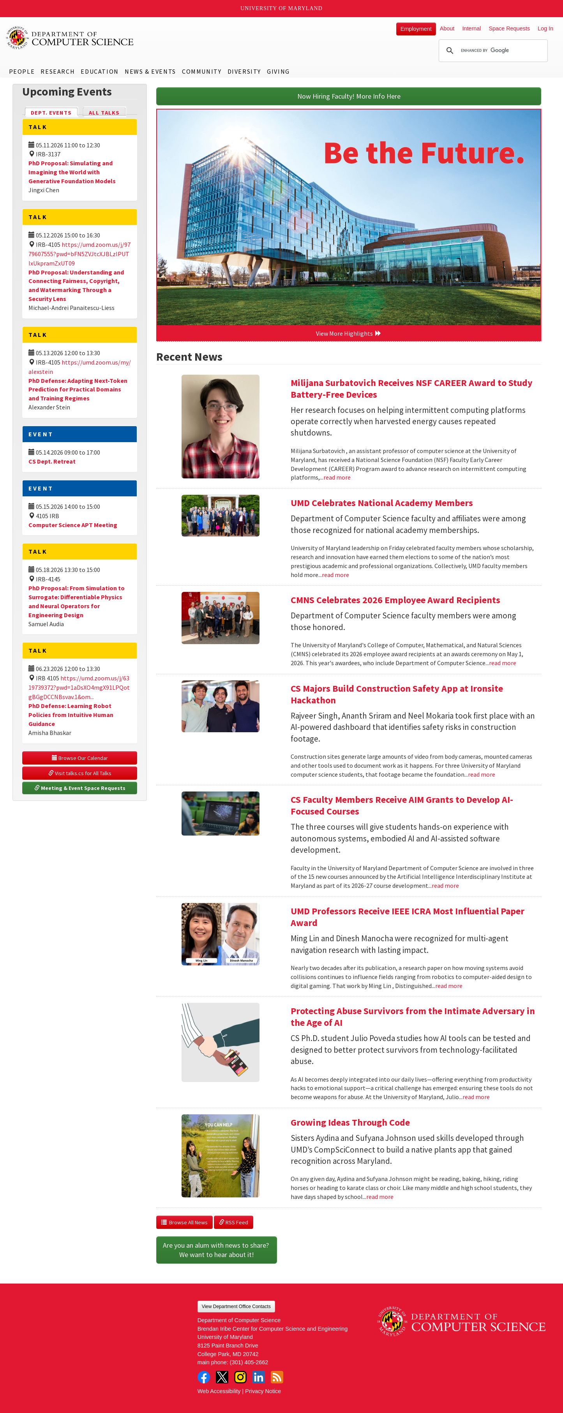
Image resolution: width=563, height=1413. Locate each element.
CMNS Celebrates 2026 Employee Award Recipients (395, 600)
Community (201, 71)
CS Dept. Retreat (52, 461)
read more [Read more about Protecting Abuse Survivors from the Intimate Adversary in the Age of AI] (476, 1097)
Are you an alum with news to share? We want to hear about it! (216, 1250)
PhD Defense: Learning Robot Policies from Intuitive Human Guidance (70, 715)
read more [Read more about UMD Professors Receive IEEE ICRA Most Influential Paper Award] (448, 986)
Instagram (240, 1377)
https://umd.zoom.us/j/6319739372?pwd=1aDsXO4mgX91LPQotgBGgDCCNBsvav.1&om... (79, 687)
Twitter (222, 1377)
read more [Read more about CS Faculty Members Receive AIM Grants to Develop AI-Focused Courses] (445, 885)
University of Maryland (281, 8)
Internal (471, 28)
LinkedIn (258, 1377)
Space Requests (509, 28)
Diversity (244, 71)
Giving (278, 71)
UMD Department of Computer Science (70, 38)
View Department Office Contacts (236, 1306)
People (22, 71)
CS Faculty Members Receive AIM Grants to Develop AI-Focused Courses (402, 805)
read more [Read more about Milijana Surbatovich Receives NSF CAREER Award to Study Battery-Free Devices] (337, 477)
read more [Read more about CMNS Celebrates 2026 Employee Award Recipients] (502, 663)
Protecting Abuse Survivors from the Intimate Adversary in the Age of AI (413, 1017)
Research (58, 71)
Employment (416, 29)
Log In (545, 28)
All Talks (104, 112)
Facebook (204, 1377)
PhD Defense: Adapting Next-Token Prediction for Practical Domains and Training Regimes (77, 389)
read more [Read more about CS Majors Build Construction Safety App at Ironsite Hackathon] (481, 774)
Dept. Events (54, 112)
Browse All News (184, 1222)
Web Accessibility (219, 1391)
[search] (492, 50)
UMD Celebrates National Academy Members (382, 503)
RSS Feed (233, 1222)
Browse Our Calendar (80, 757)
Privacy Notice (263, 1391)
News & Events (150, 71)
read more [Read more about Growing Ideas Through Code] (380, 1197)
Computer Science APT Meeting (72, 525)
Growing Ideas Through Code (350, 1122)
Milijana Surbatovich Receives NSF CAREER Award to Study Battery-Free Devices (412, 388)
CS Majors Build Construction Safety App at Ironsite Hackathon (397, 694)
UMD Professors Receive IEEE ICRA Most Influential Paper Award (407, 917)
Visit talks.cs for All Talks (79, 773)
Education (99, 71)
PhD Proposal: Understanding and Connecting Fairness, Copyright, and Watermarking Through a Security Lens (76, 285)
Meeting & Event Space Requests (79, 787)
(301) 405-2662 (249, 1362)
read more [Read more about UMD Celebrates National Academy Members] (335, 575)
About (447, 28)
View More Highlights (348, 333)
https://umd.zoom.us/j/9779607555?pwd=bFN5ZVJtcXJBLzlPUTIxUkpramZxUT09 (79, 254)
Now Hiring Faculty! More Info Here (349, 96)
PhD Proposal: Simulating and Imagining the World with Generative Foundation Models (72, 172)
